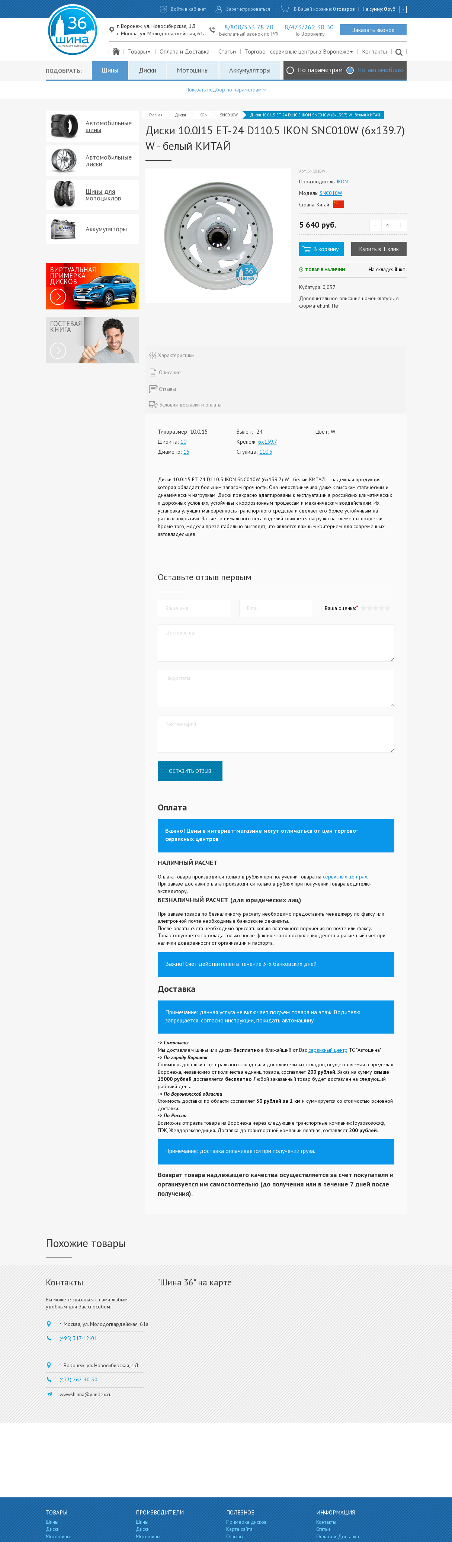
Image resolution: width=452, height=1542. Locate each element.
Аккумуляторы (249, 70)
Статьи (227, 51)
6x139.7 (267, 441)
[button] (388, 608)
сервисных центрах (345, 876)
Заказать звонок (373, 29)
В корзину (326, 249)
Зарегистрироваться (248, 9)
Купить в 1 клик (379, 249)
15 (186, 451)
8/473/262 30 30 (309, 27)
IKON (203, 115)
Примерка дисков (246, 1522)
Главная (156, 115)
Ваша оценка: (340, 608)
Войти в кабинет (188, 9)
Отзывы (234, 1536)
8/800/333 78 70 (248, 27)
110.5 (265, 451)
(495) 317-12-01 (78, 1338)
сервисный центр (327, 1050)
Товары (139, 51)
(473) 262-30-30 (78, 1379)
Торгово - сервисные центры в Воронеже (299, 51)
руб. (390, 9)
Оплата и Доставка (184, 51)
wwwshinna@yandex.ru (86, 1394)
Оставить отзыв (190, 771)
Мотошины (193, 70)
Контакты (374, 51)
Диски (147, 70)
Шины (110, 70)
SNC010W (229, 115)
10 (183, 441)
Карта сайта (239, 1529)
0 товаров (344, 9)
